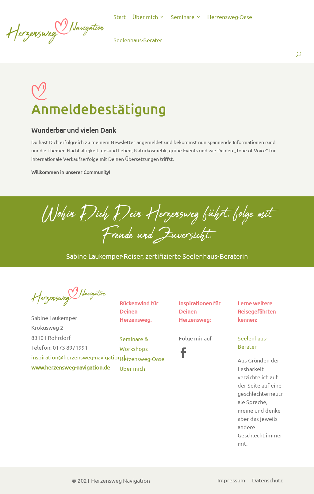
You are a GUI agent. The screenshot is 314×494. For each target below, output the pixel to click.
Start (119, 16)
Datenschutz (267, 481)
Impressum (231, 481)
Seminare (182, 16)
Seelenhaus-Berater (137, 40)
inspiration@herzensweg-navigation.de (79, 357)
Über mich (145, 16)
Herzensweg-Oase (229, 16)
